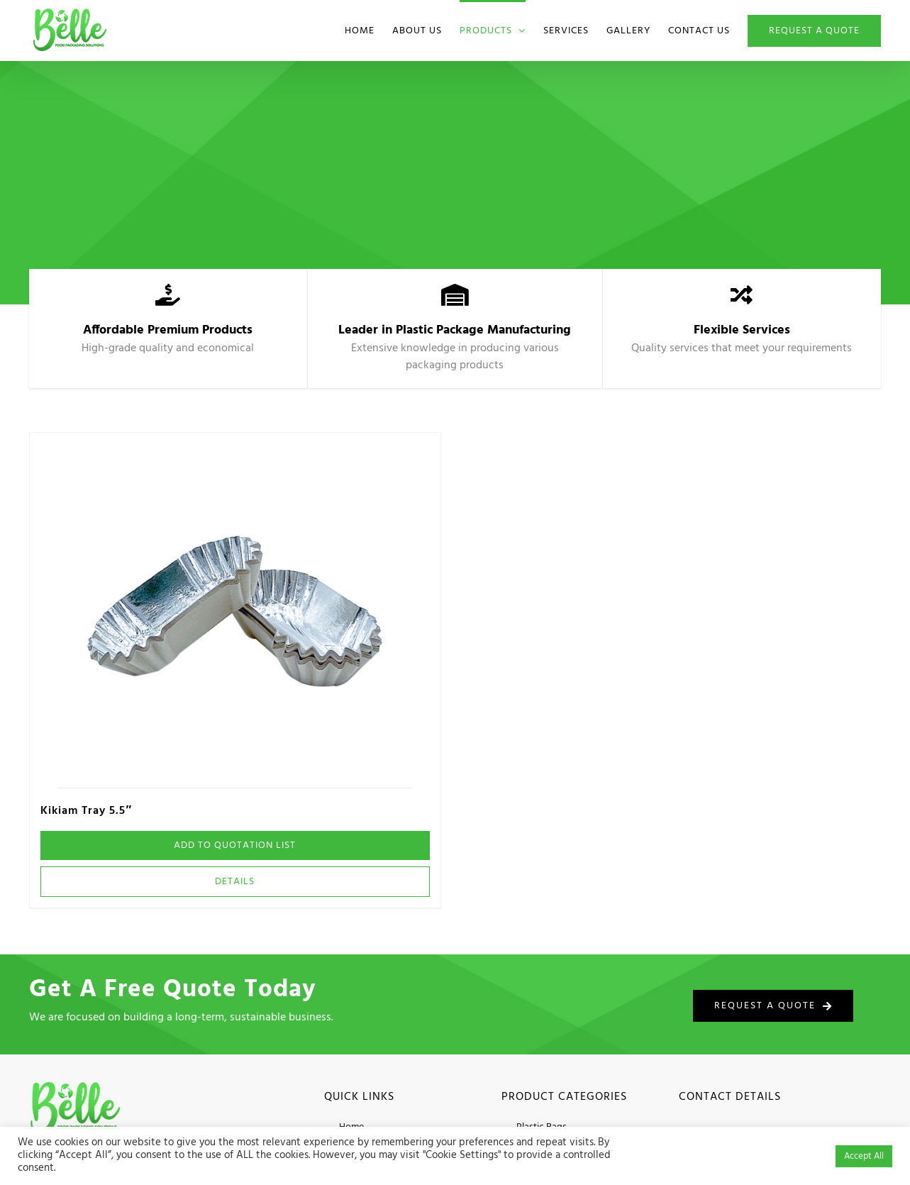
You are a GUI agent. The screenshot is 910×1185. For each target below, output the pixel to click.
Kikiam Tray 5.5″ (86, 811)
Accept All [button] (864, 1156)
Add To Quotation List (235, 845)
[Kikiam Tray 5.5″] (235, 610)
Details (235, 881)
